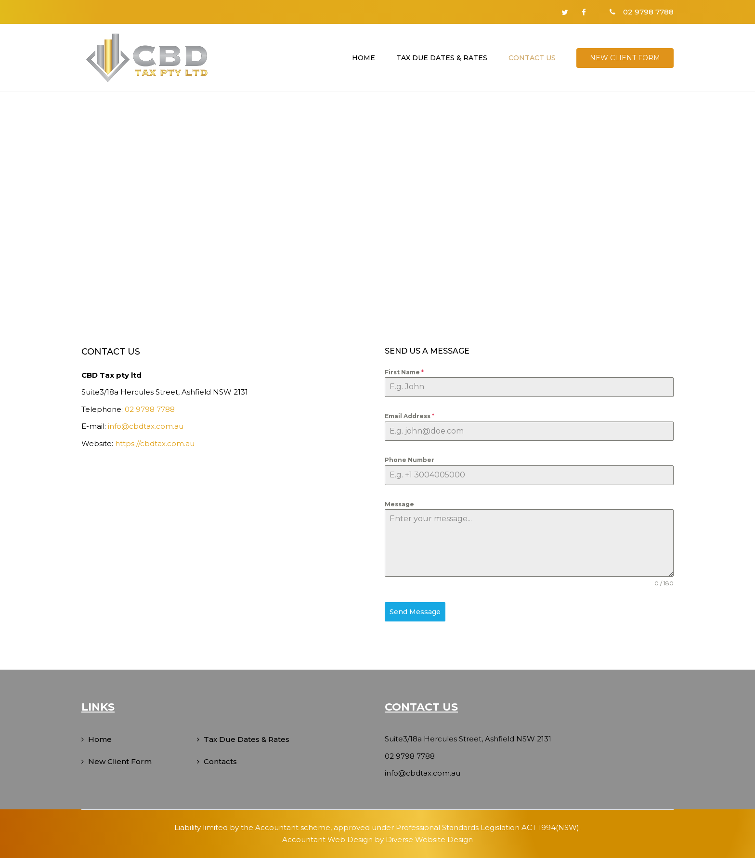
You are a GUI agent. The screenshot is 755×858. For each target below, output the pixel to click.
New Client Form (625, 57)
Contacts (220, 761)
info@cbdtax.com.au (145, 426)
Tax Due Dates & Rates (441, 57)
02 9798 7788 (150, 409)
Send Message (415, 611)
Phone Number (409, 459)
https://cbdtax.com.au (155, 443)
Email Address (409, 416)
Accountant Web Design (327, 839)
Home (363, 57)
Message (399, 504)
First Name (404, 372)
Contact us (532, 57)
